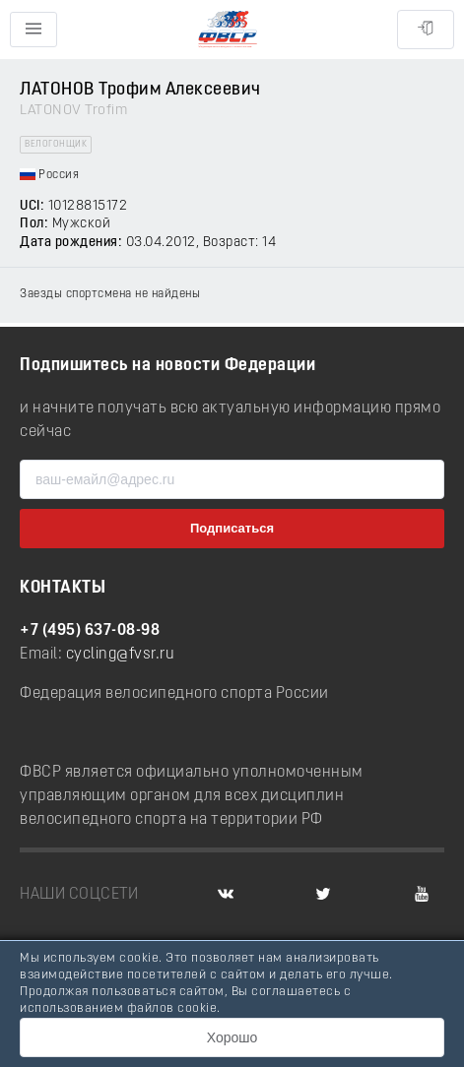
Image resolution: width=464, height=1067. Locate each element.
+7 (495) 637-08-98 (90, 631)
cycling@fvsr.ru (120, 654)
